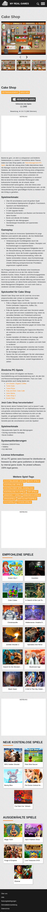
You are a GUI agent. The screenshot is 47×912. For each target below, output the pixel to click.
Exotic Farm (10, 398)
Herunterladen (24, 99)
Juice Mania (10, 393)
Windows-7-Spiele (12, 495)
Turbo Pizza (10, 388)
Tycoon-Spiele (24, 502)
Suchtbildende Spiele (14, 481)
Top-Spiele (32, 492)
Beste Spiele (33, 481)
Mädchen (24, 92)
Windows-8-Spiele (31, 495)
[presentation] (21, 57)
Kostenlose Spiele (13, 485)
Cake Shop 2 (11, 396)
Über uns (4, 893)
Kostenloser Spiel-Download (18, 488)
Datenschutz (5, 908)
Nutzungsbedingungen (8, 901)
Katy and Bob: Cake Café (15, 391)
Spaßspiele (10, 499)
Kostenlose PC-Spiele (14, 492)
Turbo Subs (10, 386)
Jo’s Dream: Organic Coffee (16, 383)
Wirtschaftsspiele (27, 499)
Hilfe (2, 897)
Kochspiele (9, 502)
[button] (8, 71)
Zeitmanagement (10, 92)
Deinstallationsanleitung (9, 905)
